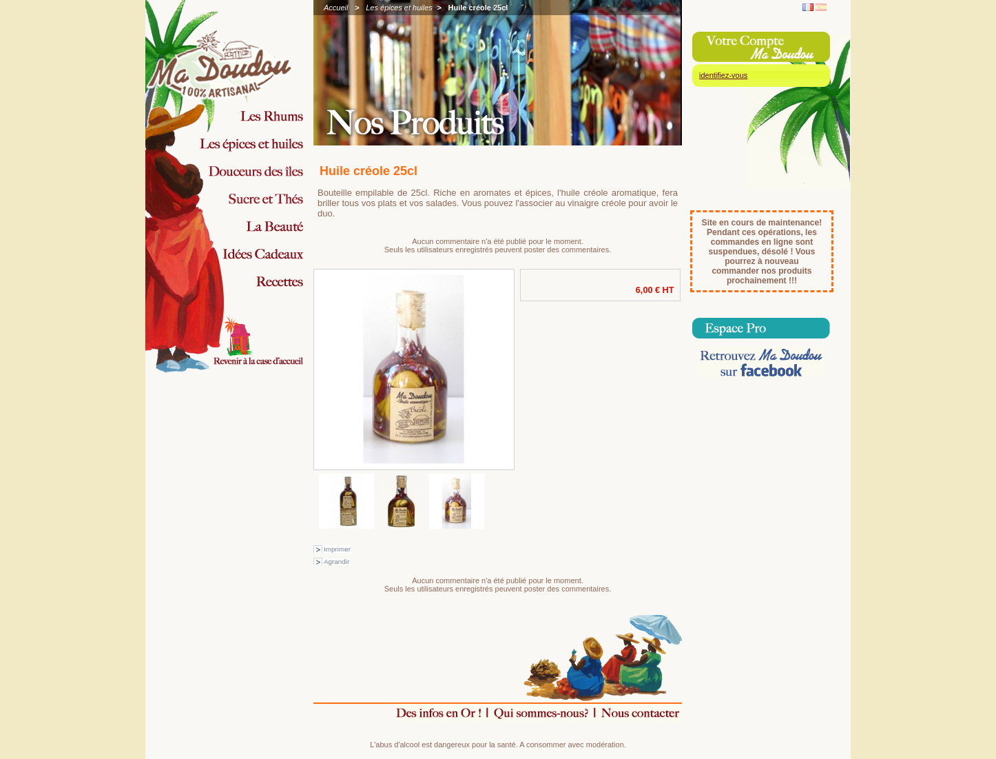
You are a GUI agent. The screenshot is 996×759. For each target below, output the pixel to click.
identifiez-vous (723, 75)
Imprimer (337, 549)
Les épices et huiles (399, 7)
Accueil (336, 7)
